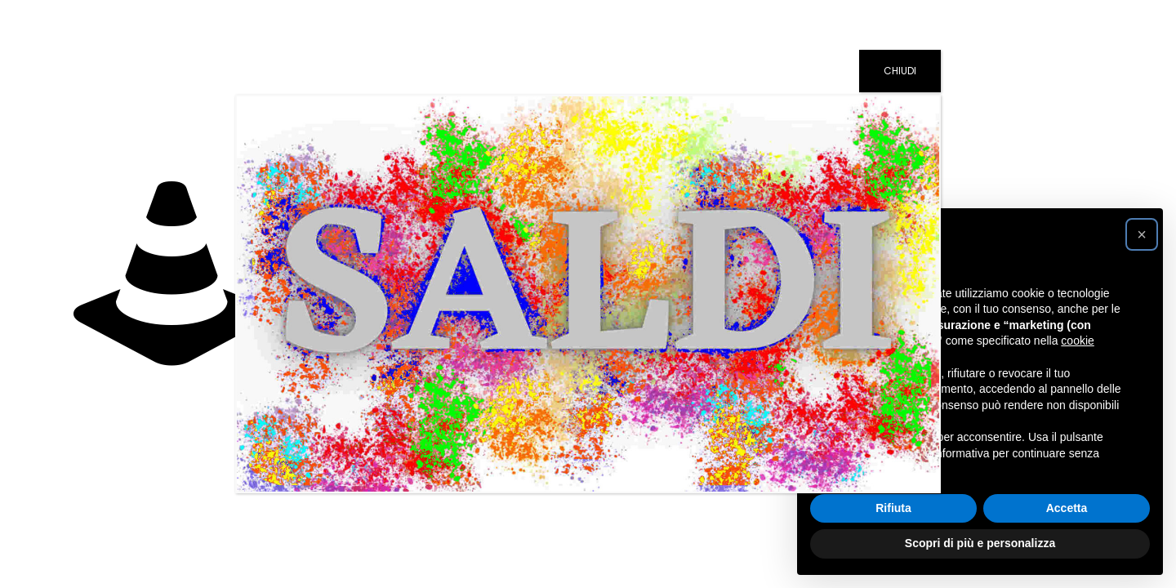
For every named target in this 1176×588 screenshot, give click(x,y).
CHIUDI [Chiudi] (900, 71)
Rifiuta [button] (893, 507)
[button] (1142, 234)
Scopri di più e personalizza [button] (980, 543)
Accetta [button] (1067, 507)
